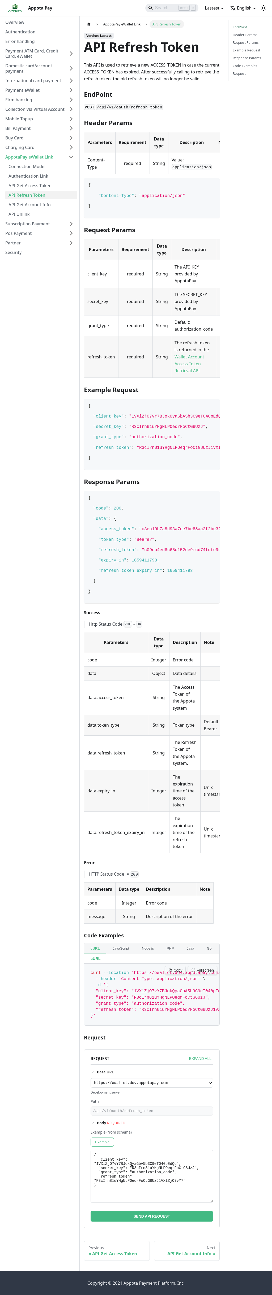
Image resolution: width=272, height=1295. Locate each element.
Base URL (105, 1071)
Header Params (245, 34)
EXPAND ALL (200, 1058)
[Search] (171, 8)
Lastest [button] (212, 8)
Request (239, 73)
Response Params (247, 57)
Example (102, 1144)
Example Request (246, 50)
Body (111, 1124)
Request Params (245, 42)
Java (190, 948)
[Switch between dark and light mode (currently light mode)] (263, 8)
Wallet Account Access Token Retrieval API (189, 364)
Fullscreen (202, 970)
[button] (39, 53)
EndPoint (240, 27)
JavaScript (121, 948)
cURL (95, 948)
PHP (170, 948)
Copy (175, 970)
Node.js (148, 948)
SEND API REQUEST (152, 1218)
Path (95, 1102)
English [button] (241, 8)
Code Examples (245, 65)
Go (209, 948)
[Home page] (89, 24)
